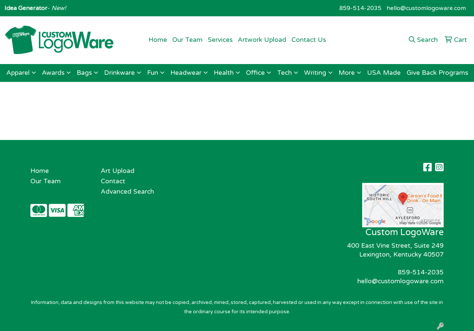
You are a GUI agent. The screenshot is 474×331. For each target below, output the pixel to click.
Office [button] (255, 73)
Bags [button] (84, 73)
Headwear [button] (185, 73)
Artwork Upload (262, 40)
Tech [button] (284, 73)
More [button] (346, 73)
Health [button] (224, 73)
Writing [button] (315, 73)
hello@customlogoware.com (426, 8)
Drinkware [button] (119, 73)
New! (58, 8)
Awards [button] (53, 73)
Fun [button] (152, 73)
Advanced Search (127, 191)
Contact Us (308, 40)
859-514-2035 (360, 8)
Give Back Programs (437, 73)
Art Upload (117, 171)
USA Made (384, 73)
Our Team (187, 40)
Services (220, 40)
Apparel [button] (18, 73)
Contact (113, 181)
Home (157, 40)
